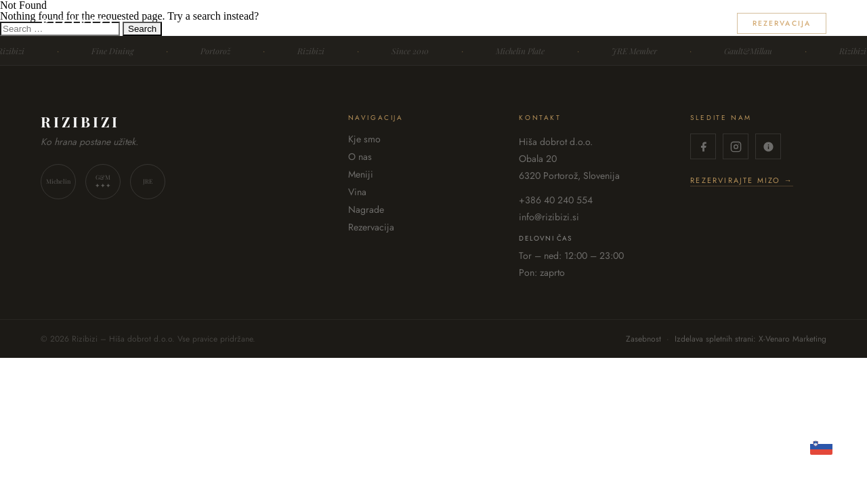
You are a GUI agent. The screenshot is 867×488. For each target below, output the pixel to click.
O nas (523, 23)
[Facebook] (703, 146)
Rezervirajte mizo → (741, 181)
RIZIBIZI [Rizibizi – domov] (78, 22)
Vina (631, 23)
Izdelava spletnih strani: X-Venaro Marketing (750, 339)
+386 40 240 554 (556, 200)
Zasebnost (643, 339)
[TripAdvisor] (768, 146)
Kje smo (464, 23)
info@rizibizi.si (549, 217)
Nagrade (690, 23)
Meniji (579, 23)
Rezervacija (782, 23)
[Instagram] (735, 146)
